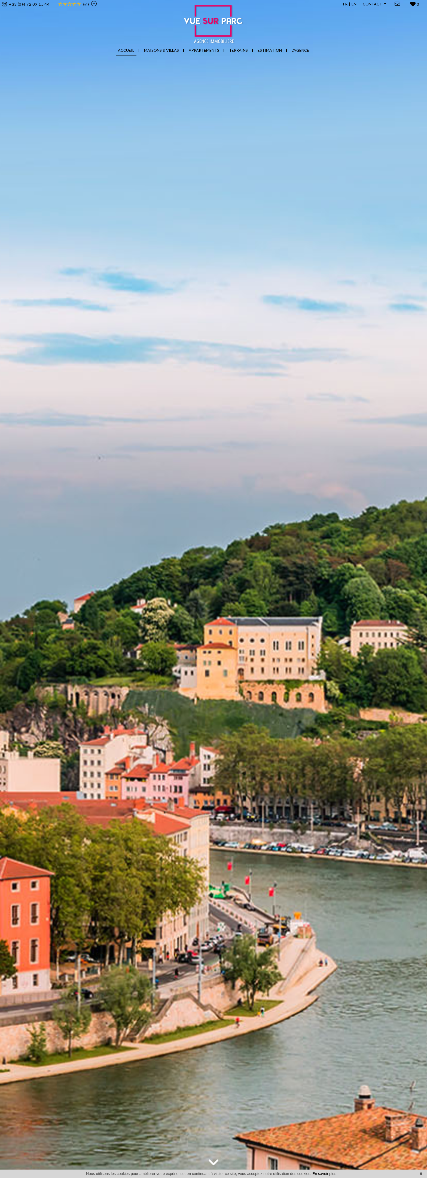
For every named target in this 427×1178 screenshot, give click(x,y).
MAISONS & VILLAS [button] (161, 50)
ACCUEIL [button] (126, 50)
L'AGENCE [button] (300, 50)
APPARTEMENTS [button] (204, 50)
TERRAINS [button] (238, 50)
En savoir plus (324, 1173)
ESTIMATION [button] (270, 50)
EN (354, 4)
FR (345, 4)
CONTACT (373, 4)
